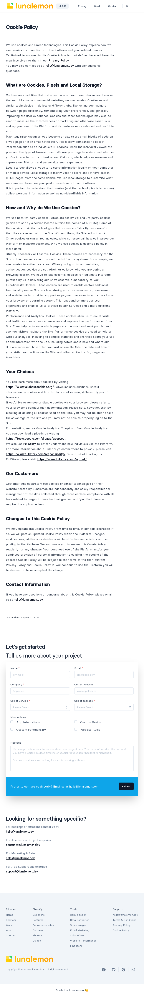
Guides (37, 940)
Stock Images (78, 925)
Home (9, 914)
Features (38, 920)
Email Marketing (79, 930)
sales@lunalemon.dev (20, 858)
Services (11, 920)
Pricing (84, 6)
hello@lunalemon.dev (59, 65)
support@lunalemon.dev (22, 871)
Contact (113, 6)
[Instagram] (133, 969)
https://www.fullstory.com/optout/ (62, 459)
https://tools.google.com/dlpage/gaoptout (36, 438)
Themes (37, 935)
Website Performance (83, 940)
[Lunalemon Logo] (30, 6)
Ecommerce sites (43, 925)
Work (99, 6)
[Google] (123, 969)
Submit (126, 786)
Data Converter (79, 920)
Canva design (78, 914)
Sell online (39, 914)
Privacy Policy (59, 60)
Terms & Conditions (124, 920)
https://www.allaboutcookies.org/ (30, 387)
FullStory (29, 444)
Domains (38, 930)
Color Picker (77, 935)
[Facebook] (104, 969)
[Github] (134, 6)
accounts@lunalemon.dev (23, 845)
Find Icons (76, 945)
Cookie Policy (121, 930)
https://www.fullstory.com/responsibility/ (35, 454)
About (9, 930)
